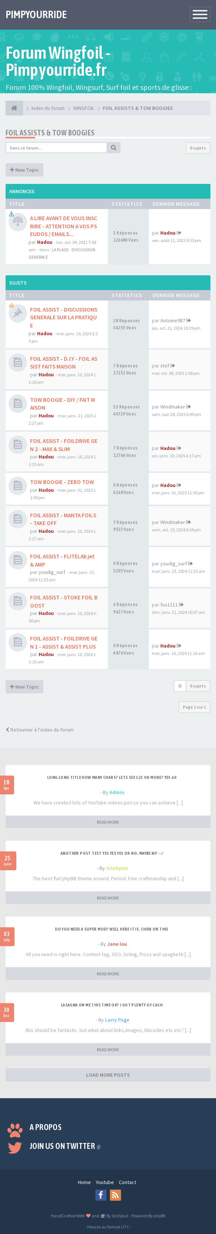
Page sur (194, 707)
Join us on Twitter (65, 1146)
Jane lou (117, 944)
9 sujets (198, 148)
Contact (127, 1182)
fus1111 (169, 604)
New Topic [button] (24, 170)
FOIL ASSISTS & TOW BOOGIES (50, 132)
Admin (116, 792)
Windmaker (172, 406)
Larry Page (117, 1019)
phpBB (159, 1215)
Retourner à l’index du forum (39, 729)
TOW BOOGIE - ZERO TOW (62, 481)
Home (84, 1182)
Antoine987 (172, 320)
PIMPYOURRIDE (36, 14)
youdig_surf (52, 572)
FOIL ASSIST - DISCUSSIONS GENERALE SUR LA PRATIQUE (63, 317)
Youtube (105, 1182)
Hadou (44, 242)
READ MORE (108, 822)
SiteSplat (117, 868)
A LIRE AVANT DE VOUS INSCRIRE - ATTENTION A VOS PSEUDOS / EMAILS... (63, 226)
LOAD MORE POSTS (108, 1075)
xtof (164, 365)
